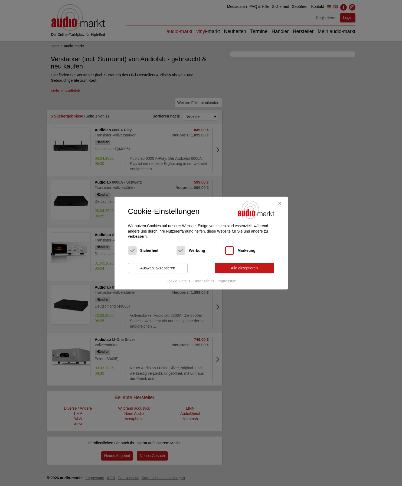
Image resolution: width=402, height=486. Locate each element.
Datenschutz (203, 281)
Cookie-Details (178, 281)
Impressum (227, 281)
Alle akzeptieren (244, 268)
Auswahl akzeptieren (157, 268)
